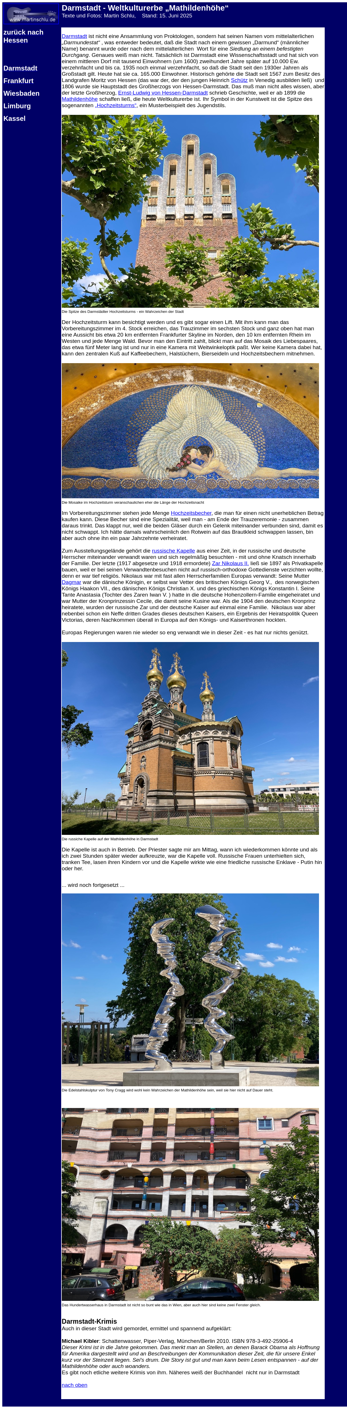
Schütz (239, 80)
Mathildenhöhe (80, 99)
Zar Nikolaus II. (230, 563)
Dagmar (71, 582)
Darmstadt (74, 36)
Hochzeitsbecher (191, 513)
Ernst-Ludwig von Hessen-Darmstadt (163, 93)
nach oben (74, 1385)
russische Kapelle (173, 551)
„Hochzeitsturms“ (115, 105)
